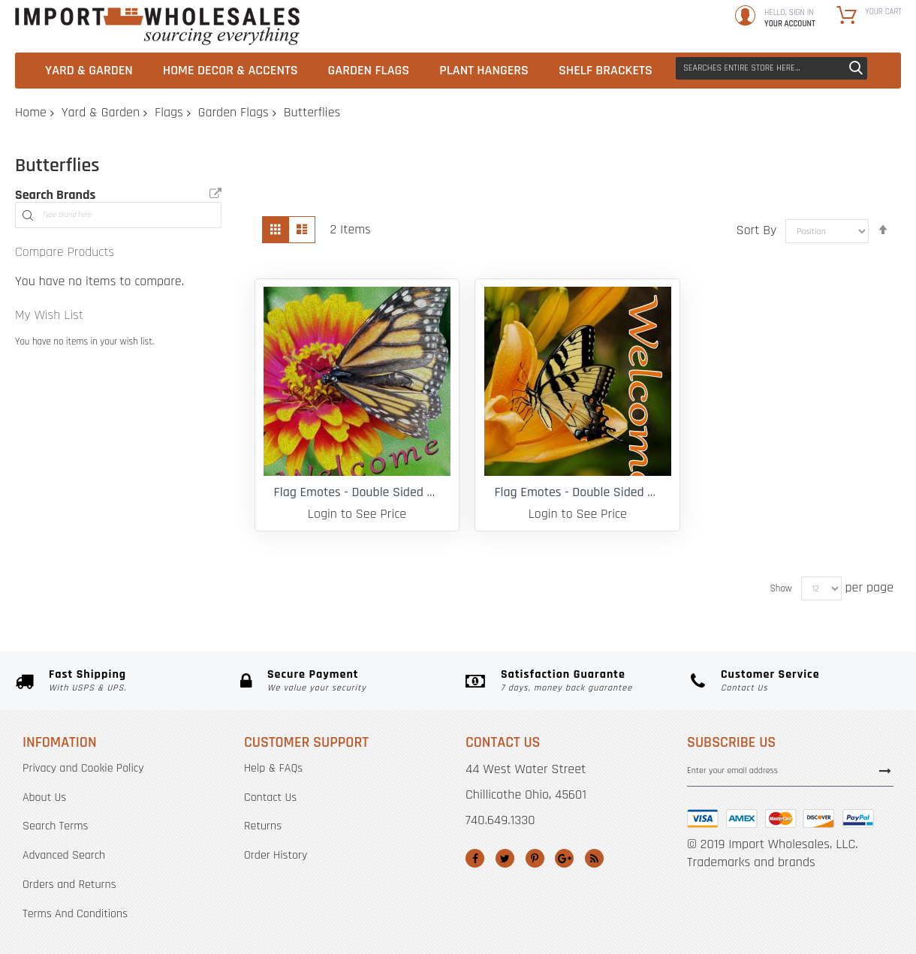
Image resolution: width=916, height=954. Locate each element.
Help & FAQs (273, 768)
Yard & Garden (101, 112)
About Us (44, 797)
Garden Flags (233, 112)
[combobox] (771, 68)
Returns (263, 826)
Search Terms (55, 826)
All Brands (215, 194)
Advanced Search (64, 855)
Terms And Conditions (75, 914)
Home (31, 112)
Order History (275, 855)
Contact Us (270, 797)
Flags (169, 112)
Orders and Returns (69, 884)
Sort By (757, 230)
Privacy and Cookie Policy (83, 768)
